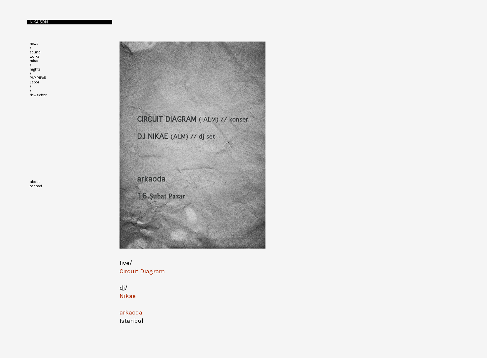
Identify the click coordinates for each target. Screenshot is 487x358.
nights (35, 69)
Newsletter (38, 95)
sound (35, 52)
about (35, 182)
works (35, 56)
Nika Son (39, 22)
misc (34, 61)
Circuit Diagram (142, 271)
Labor (34, 82)
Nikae (128, 296)
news (34, 44)
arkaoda (131, 312)
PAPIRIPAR (38, 78)
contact (36, 186)
